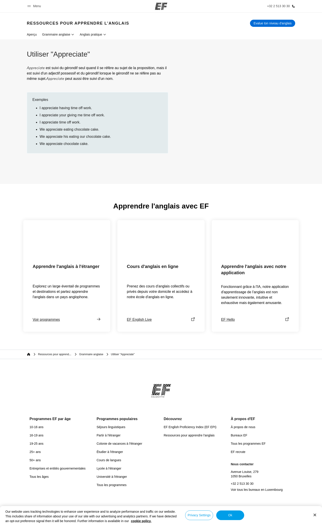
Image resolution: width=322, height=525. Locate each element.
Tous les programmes (112, 485)
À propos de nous (243, 427)
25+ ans (35, 452)
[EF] (161, 6)
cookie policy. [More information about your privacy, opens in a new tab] (141, 521)
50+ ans (35, 460)
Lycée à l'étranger (109, 468)
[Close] (315, 515)
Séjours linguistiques (111, 427)
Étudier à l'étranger (110, 452)
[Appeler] (280, 6)
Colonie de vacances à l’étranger (119, 443)
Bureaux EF (239, 435)
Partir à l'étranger (109, 435)
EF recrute (238, 452)
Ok (230, 515)
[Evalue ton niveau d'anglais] (272, 23)
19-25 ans (36, 443)
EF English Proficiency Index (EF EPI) (190, 427)
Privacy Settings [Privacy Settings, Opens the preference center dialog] (199, 515)
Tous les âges (39, 476)
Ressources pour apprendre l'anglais (189, 435)
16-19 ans (36, 435)
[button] (35, 6)
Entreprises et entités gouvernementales (58, 468)
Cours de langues (109, 460)
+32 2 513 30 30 (242, 483)
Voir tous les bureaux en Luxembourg (257, 489)
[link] (78, 23)
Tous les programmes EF (248, 443)
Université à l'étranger (112, 476)
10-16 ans (36, 427)
